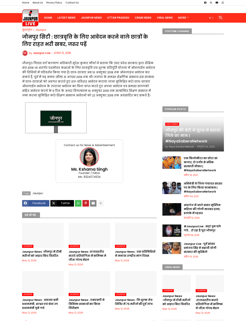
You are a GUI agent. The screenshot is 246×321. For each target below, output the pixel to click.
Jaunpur (40, 29)
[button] (211, 18)
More (182, 18)
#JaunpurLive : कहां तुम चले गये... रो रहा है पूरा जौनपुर (202, 228)
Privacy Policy (54, 2)
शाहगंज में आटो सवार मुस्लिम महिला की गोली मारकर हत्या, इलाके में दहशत (202, 209)
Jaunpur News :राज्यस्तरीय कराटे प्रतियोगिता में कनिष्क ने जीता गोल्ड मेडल (87, 256)
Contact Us (72, 2)
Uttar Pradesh (118, 18)
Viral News (165, 18)
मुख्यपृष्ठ (27, 29)
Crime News (143, 18)
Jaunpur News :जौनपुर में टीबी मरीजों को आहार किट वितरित (42, 254)
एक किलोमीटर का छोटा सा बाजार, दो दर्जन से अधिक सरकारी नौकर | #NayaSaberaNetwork (201, 164)
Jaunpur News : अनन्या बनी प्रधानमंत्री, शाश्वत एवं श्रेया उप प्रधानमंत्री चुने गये (40, 304)
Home (25, 2)
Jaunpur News (91, 18)
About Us (37, 2)
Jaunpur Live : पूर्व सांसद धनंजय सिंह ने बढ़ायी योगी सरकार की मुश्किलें (200, 248)
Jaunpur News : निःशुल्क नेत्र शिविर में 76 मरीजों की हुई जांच (134, 302)
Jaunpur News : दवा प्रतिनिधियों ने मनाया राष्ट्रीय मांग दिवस (135, 254)
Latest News (66, 18)
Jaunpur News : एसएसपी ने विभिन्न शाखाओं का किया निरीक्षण (87, 304)
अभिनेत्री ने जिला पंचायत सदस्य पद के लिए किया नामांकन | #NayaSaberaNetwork (203, 188)
